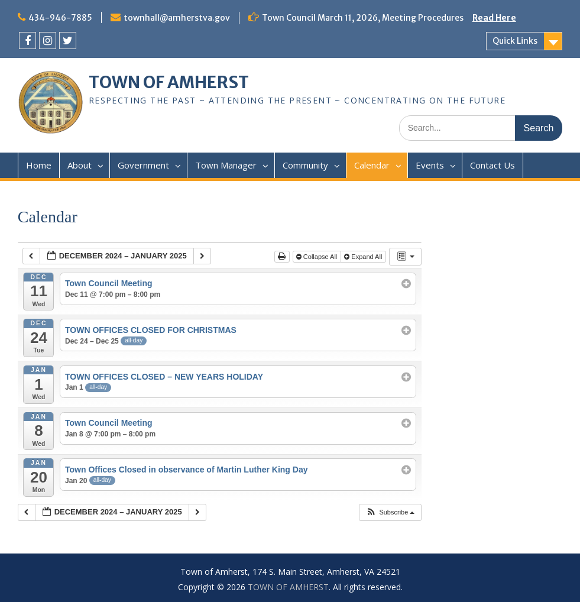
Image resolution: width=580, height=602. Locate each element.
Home (38, 165)
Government (143, 165)
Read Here (494, 17)
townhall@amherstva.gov (177, 17)
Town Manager (226, 165)
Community (305, 165)
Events (430, 165)
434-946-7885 (60, 17)
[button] (389, 512)
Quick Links (514, 40)
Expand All (364, 256)
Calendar (372, 165)
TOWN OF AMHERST (169, 82)
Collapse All (317, 256)
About (79, 165)
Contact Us (492, 165)
